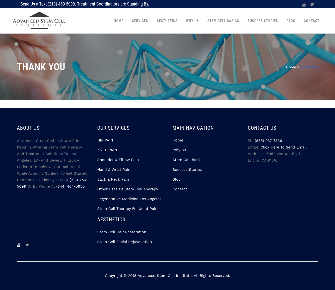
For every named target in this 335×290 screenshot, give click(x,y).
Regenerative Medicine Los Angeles (129, 199)
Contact (180, 189)
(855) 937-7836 (268, 140)
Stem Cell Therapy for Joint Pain (127, 208)
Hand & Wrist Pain (113, 169)
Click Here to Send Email (283, 147)
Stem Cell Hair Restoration (121, 232)
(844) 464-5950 (70, 186)
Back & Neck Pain (113, 179)
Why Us (179, 150)
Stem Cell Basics (188, 160)
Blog (176, 179)
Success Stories (187, 169)
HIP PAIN (105, 140)
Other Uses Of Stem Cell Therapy (127, 189)
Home (291, 67)
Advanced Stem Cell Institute (165, 275)
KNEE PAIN (107, 150)
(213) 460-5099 (61, 4)
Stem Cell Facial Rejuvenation (124, 242)
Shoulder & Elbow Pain (118, 160)
